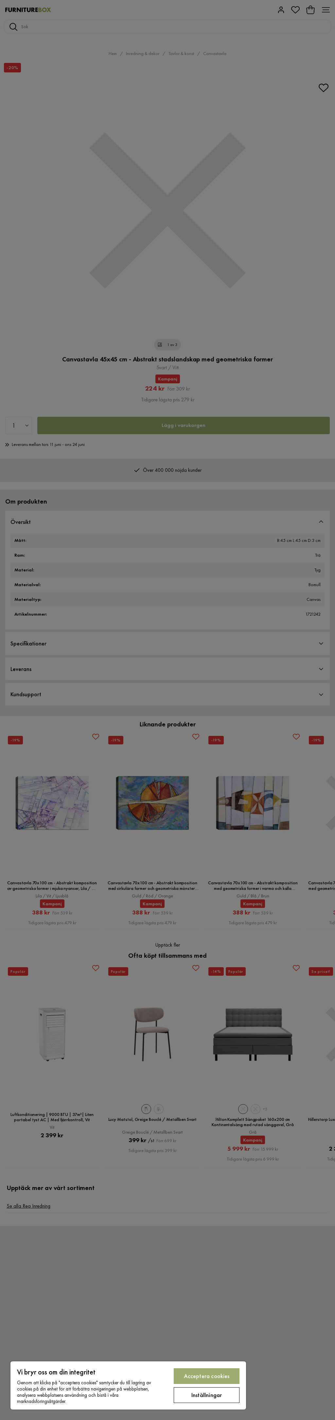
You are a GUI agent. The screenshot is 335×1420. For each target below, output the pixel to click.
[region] (128, 1385)
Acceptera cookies (207, 1376)
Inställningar (206, 1395)
